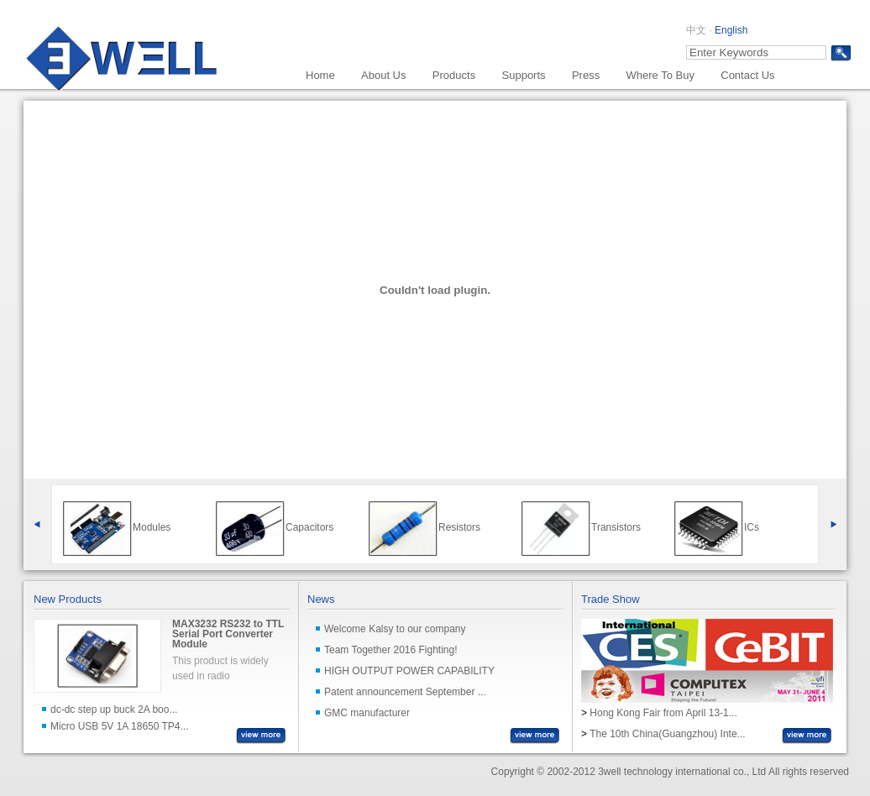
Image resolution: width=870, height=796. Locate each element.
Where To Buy (660, 75)
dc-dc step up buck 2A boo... (113, 709)
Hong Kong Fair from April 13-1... (663, 713)
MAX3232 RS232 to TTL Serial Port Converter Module (228, 634)
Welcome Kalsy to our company (395, 629)
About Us (383, 75)
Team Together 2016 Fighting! (391, 650)
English (731, 30)
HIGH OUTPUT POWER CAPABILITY (409, 671)
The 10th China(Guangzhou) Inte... (667, 734)
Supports (524, 75)
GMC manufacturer (367, 713)
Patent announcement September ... (405, 692)
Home (320, 75)
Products (453, 75)
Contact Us (747, 75)
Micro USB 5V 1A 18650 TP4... (119, 726)
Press (586, 75)
